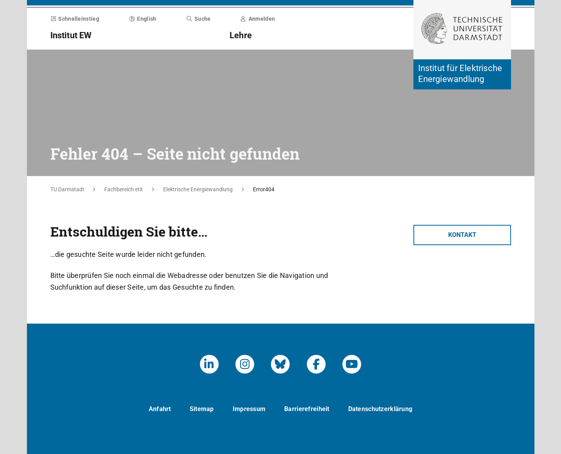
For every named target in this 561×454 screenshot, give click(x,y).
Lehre (241, 35)
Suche (198, 19)
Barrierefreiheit (306, 409)
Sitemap (202, 409)
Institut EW (71, 35)
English (143, 19)
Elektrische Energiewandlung (198, 189)
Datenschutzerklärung (380, 409)
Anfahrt (160, 409)
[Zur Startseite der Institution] (462, 74)
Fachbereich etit (123, 189)
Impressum (249, 409)
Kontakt (462, 235)
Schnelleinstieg (74, 19)
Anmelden (257, 19)
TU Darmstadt (67, 189)
